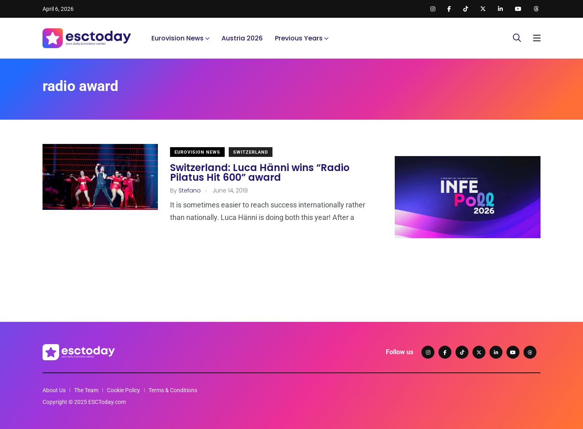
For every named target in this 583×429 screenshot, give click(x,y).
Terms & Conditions (173, 390)
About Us (54, 390)
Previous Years (299, 38)
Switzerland (250, 152)
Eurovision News (177, 38)
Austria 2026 (242, 38)
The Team (86, 390)
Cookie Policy (123, 390)
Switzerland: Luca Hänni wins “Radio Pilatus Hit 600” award (259, 172)
